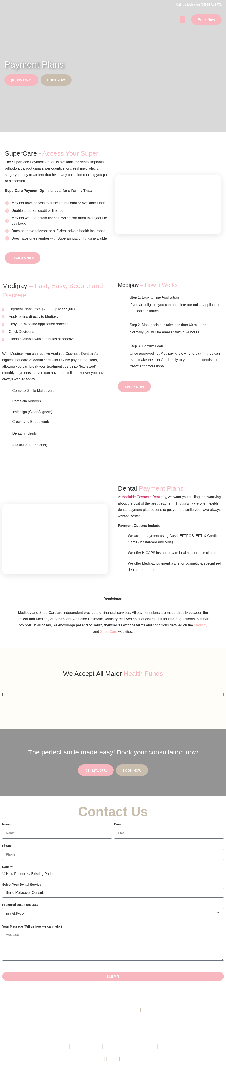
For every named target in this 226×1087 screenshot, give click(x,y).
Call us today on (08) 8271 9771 (199, 4)
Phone (7, 845)
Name (6, 824)
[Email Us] (141, 1010)
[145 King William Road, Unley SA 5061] (198, 1008)
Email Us (141, 1024)
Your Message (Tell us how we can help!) (32, 926)
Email (118, 824)
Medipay (200, 625)
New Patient (15, 874)
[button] (182, 19)
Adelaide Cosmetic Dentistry (144, 497)
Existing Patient (43, 874)
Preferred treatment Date (20, 904)
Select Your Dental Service (21, 884)
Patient (7, 867)
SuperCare (108, 631)
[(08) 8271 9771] (85, 1010)
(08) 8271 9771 (85, 1024)
